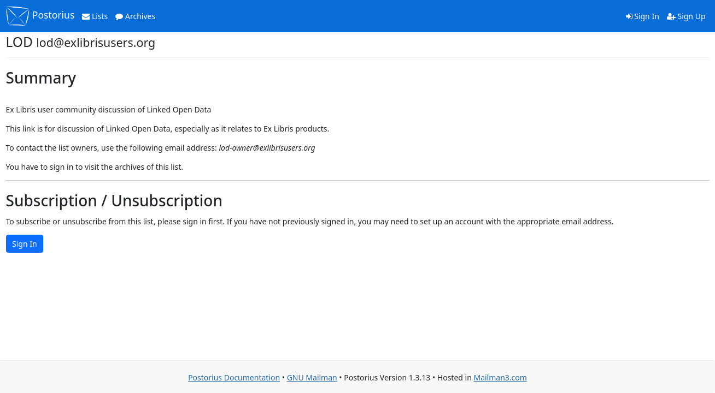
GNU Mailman (312, 377)
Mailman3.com (499, 377)
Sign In (642, 16)
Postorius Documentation (234, 377)
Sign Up (686, 16)
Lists (95, 16)
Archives (135, 16)
